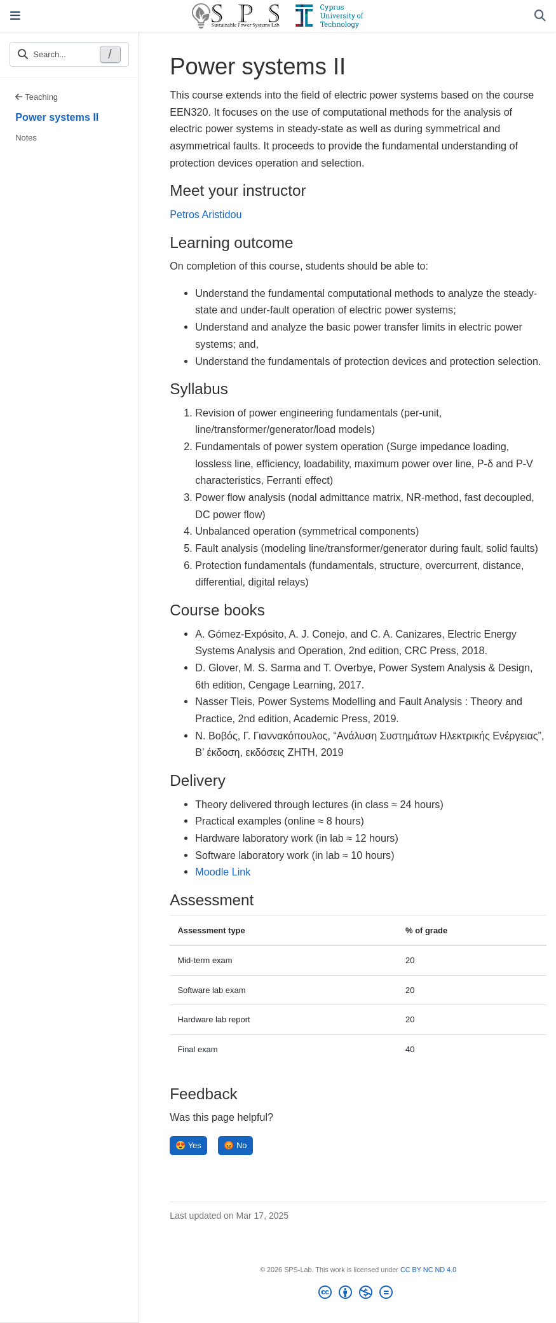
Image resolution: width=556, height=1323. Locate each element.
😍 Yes (188, 1145)
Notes (26, 137)
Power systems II (56, 117)
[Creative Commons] (358, 1294)
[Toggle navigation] (15, 16)
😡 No (235, 1145)
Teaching (36, 97)
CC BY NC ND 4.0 (428, 1269)
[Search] (540, 16)
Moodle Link (222, 871)
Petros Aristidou (205, 214)
